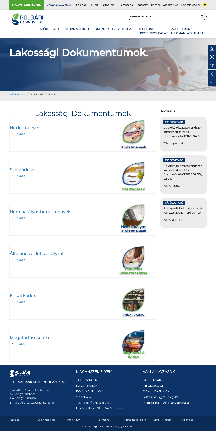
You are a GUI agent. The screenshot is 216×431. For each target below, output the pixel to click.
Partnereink (108, 5)
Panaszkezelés (190, 5)
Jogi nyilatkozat (46, 419)
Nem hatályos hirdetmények (40, 211)
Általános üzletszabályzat (37, 253)
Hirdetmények (25, 127)
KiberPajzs (187, 419)
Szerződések (23, 169)
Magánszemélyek (26, 4)
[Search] (167, 16)
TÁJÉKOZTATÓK (49, 29)
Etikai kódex (23, 295)
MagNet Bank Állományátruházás (187, 31)
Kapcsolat (142, 5)
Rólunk (93, 5)
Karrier (155, 5)
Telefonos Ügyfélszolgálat (153, 31)
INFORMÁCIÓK (74, 29)
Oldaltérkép (171, 5)
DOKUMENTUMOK (101, 29)
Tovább (20, 134)
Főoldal (81, 5)
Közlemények (103, 419)
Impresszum (73, 419)
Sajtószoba (126, 5)
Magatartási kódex (29, 337)
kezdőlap (17, 94)
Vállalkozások (59, 4)
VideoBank (127, 29)
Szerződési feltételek (135, 419)
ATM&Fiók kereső (162, 419)
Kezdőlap (14, 419)
